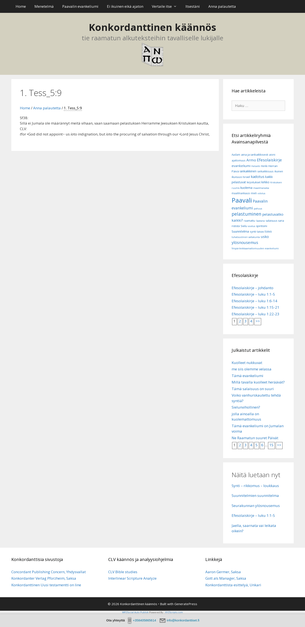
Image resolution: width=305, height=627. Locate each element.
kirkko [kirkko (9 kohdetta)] (265, 182)
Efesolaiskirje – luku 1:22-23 (255, 313)
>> (258, 321)
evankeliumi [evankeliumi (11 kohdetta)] (241, 166)
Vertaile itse (166, 6)
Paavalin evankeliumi (80, 6)
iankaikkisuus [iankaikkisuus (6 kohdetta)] (265, 171)
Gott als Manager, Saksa (225, 578)
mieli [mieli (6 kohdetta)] (254, 193)
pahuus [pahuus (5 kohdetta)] (258, 208)
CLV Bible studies (122, 571)
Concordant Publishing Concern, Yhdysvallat (48, 571)
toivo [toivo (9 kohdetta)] (268, 231)
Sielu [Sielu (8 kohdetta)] (244, 226)
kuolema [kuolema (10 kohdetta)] (246, 187)
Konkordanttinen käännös (152, 27)
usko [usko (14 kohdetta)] (265, 236)
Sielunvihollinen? (246, 407)
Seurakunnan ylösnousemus (256, 505)
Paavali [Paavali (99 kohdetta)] (242, 200)
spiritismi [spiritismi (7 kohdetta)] (261, 226)
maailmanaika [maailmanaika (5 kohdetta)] (261, 187)
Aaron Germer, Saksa (223, 571)
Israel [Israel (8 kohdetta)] (246, 177)
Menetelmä (44, 6)
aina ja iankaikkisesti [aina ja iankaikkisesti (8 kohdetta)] (254, 154)
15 (271, 444)
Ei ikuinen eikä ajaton (125, 6)
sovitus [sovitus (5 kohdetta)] (251, 226)
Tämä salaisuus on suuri (253, 388)
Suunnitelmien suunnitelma (255, 495)
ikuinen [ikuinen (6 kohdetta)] (278, 171)
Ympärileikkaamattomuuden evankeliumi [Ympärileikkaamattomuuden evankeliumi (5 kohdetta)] (255, 248)
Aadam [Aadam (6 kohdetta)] (236, 154)
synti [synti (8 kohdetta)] (253, 231)
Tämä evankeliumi (247, 375)
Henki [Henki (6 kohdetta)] (264, 166)
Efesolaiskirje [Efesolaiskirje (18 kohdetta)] (269, 159)
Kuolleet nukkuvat (247, 362)
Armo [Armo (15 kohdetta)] (251, 160)
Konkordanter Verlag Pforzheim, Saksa (43, 578)
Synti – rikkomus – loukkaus (255, 485)
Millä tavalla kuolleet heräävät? (258, 382)
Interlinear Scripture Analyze (132, 578)
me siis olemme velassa (251, 369)
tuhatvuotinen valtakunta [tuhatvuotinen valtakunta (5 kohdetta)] (246, 237)
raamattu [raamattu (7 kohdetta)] (249, 221)
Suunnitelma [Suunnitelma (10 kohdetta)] (240, 231)
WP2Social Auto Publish (135, 612)
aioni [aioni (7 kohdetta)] (272, 154)
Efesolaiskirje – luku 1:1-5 (253, 294)
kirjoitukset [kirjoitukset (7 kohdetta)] (254, 182)
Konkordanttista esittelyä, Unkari (233, 584)
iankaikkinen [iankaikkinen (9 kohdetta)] (248, 171)
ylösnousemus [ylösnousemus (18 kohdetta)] (245, 242)
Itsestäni (192, 6)
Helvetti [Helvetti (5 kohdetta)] (255, 166)
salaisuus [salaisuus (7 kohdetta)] (271, 221)
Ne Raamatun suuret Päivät (255, 437)
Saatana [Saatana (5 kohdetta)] (260, 220)
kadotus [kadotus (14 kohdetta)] (257, 176)
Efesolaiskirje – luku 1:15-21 (255, 307)
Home (21, 6)
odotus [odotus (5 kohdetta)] (261, 193)
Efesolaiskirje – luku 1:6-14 (254, 300)
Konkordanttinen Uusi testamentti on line (46, 584)
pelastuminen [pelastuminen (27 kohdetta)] (246, 214)
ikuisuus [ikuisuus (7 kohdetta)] (237, 177)
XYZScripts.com (174, 612)
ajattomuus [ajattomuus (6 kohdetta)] (239, 160)
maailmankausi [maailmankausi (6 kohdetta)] (241, 193)
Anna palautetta (222, 6)
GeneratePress (185, 604)
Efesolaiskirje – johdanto (252, 287)
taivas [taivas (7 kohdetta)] (260, 231)
